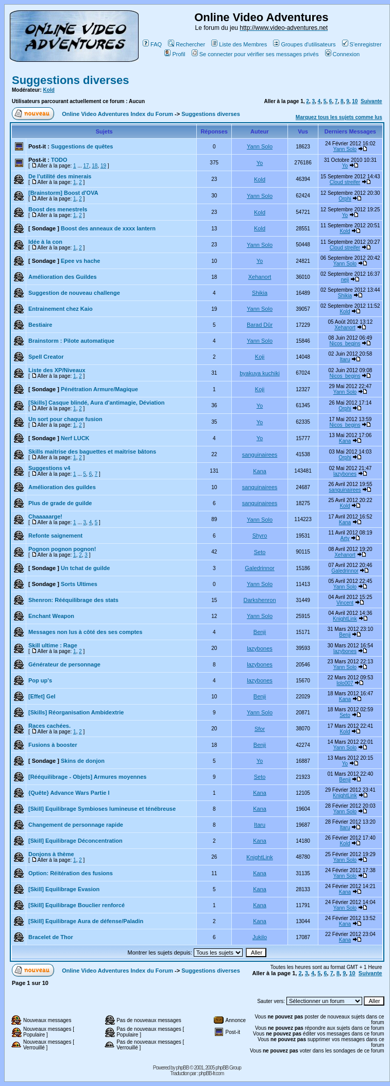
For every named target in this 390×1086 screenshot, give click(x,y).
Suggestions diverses (70, 80)
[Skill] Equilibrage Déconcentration (75, 841)
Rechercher (186, 44)
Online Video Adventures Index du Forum (117, 114)
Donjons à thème (51, 854)
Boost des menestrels (57, 209)
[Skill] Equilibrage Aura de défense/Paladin (85, 921)
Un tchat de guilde (85, 568)
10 (355, 101)
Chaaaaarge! (45, 516)
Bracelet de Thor (50, 937)
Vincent (344, 603)
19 (103, 166)
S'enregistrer (362, 44)
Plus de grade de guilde (60, 503)
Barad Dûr (260, 325)
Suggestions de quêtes (82, 146)
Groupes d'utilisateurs (304, 44)
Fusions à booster (52, 745)
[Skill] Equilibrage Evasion (63, 889)
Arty (345, 538)
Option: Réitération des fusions (70, 873)
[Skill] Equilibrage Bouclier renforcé (76, 905)
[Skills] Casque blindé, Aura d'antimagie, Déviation (96, 402)
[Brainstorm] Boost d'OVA (63, 193)
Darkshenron (260, 600)
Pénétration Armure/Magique (99, 389)
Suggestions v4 (49, 468)
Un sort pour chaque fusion (65, 419)
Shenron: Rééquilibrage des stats (73, 600)
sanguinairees (260, 455)
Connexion (342, 54)
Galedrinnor (259, 568)
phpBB (182, 1068)
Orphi (344, 199)
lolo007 (344, 683)
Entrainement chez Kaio (60, 309)
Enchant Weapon (51, 616)
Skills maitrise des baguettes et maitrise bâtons (92, 451)
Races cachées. (49, 726)
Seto (260, 552)
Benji (259, 632)
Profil (174, 54)
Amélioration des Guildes (62, 277)
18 (94, 166)
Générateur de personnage (64, 664)
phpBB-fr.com (211, 1073)
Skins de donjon (83, 761)
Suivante (371, 101)
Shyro (259, 535)
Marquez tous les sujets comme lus (339, 117)
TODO (59, 160)
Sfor (260, 729)
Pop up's (40, 680)
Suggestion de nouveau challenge (74, 293)
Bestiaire (40, 325)
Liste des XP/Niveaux (57, 370)
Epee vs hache (80, 261)
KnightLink (345, 619)
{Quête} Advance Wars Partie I (69, 793)
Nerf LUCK (75, 438)
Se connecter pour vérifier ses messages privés (255, 54)
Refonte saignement (55, 535)
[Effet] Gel (42, 696)
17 (86, 166)
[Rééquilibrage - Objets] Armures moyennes (87, 777)
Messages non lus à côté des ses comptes (85, 632)
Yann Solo (260, 146)
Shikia (259, 293)
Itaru (345, 359)
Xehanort (260, 277)
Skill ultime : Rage (52, 645)
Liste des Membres (239, 44)
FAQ (152, 44)
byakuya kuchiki (260, 373)
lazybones (345, 474)
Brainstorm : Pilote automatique (71, 341)
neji (345, 279)
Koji (259, 357)
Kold (49, 90)
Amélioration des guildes (62, 487)
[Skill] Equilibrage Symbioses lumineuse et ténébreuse (102, 809)
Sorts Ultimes (79, 584)
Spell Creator (45, 357)
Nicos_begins (344, 343)
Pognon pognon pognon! (62, 549)
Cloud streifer (345, 182)
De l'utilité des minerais (59, 176)
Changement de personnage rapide (75, 825)
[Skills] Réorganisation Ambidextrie (76, 712)
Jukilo (259, 937)
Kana (345, 441)
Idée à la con (45, 242)
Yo (260, 163)
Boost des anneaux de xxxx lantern (108, 228)
